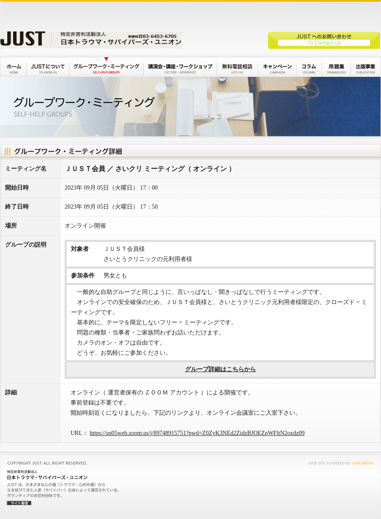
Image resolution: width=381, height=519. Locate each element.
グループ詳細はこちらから (220, 369)
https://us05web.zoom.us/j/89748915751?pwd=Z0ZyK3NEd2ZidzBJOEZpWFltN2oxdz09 (197, 433)
